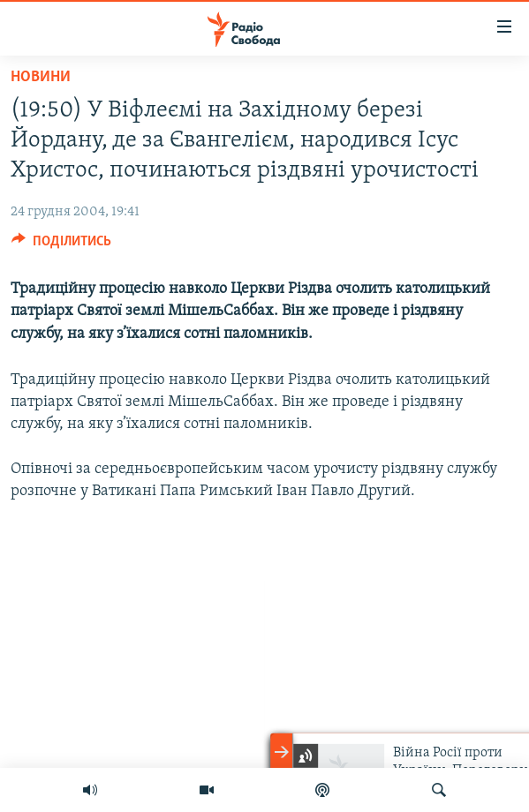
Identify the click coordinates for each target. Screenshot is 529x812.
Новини (41, 77)
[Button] (61, 245)
